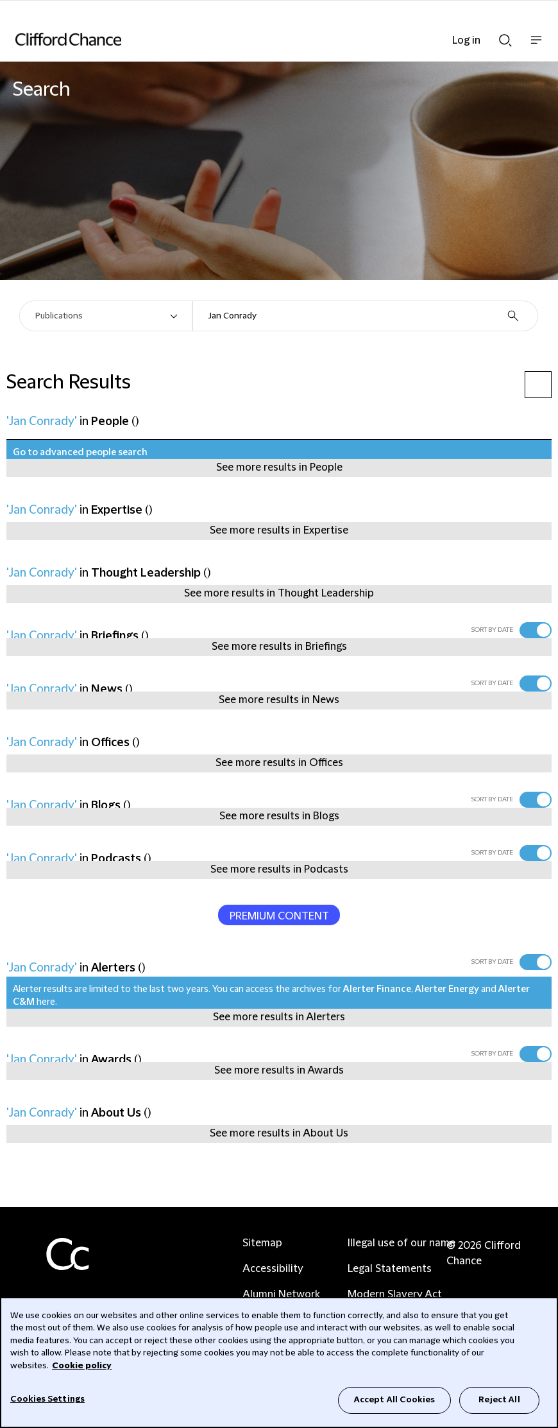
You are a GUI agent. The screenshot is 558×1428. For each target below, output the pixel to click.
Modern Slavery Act (395, 1294)
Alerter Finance (377, 989)
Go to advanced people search (80, 453)
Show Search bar (505, 40)
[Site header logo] (260, 39)
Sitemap (262, 1243)
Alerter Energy (447, 989)
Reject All (499, 1400)
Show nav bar (536, 46)
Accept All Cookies (394, 1400)
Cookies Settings (47, 1399)
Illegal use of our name (401, 1243)
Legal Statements (390, 1269)
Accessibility (272, 1269)
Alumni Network (281, 1294)
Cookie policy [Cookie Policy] (82, 1366)
